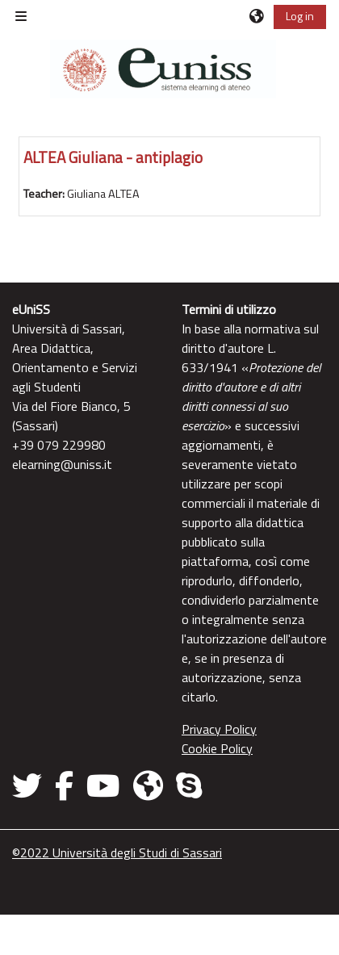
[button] (257, 16)
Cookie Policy (217, 748)
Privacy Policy (219, 729)
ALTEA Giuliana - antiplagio (113, 157)
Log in (300, 15)
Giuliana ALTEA (103, 194)
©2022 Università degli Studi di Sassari (117, 852)
